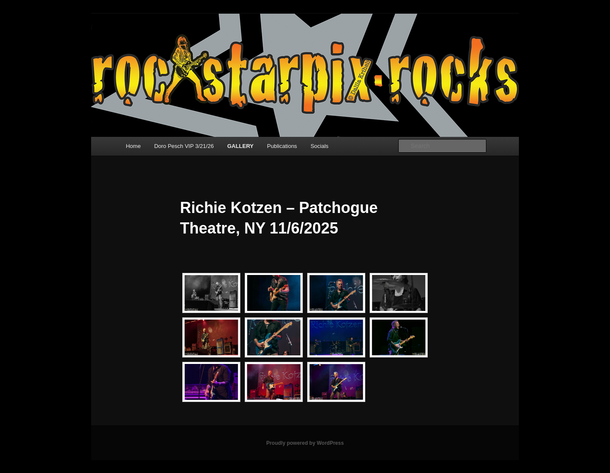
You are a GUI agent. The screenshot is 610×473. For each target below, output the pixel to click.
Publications (282, 146)
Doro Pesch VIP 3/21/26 (183, 146)
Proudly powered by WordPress (304, 443)
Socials (320, 146)
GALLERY (240, 146)
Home (133, 146)
